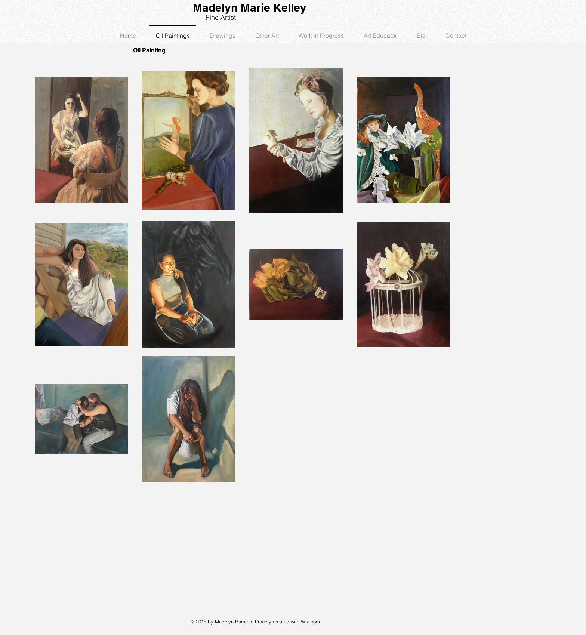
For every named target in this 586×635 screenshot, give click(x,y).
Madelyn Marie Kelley (249, 7)
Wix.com (310, 622)
